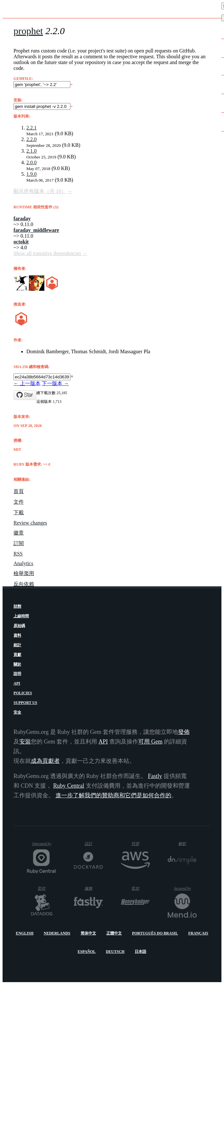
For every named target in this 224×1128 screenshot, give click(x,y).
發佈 (184, 732)
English (24, 933)
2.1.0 (31, 151)
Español (87, 951)
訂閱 (18, 543)
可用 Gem (150, 741)
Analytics (23, 563)
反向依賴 (23, 584)
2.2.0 (31, 139)
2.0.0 (31, 162)
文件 (18, 502)
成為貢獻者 (45, 761)
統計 (17, 645)
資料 (17, 635)
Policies (22, 693)
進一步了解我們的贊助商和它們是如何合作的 (113, 795)
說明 (17, 673)
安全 (17, 712)
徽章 (18, 533)
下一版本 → (55, 383)
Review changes (30, 523)
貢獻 (17, 654)
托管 (139, 843)
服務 (93, 888)
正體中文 (114, 933)
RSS (17, 553)
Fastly (155, 776)
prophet (28, 30)
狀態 (17, 606)
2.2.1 (31, 127)
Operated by (44, 846)
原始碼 (19, 625)
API (16, 683)
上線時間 (21, 616)
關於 (17, 664)
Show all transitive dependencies (47, 253)
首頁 (18, 491)
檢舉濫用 (23, 573)
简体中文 (88, 933)
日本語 (140, 951)
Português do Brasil (155, 933)
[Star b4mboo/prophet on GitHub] (24, 395)
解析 (187, 843)
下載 (18, 512)
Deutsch (115, 951)
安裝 (25, 741)
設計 (94, 843)
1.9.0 (31, 174)
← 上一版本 (26, 383)
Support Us (25, 702)
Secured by (185, 888)
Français (198, 933)
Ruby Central (69, 785)
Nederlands (57, 933)
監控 (47, 888)
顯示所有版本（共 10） (39, 191)
